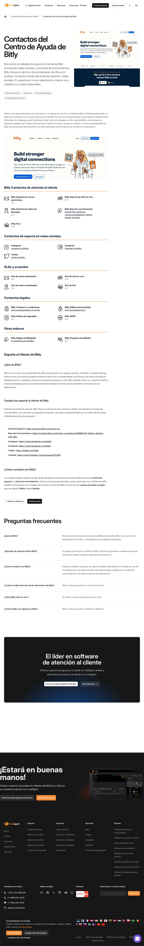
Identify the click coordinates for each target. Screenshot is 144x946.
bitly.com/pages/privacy (75, 310)
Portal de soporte (34, 829)
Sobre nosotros (62, 829)
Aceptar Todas (14, 933)
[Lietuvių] (110, 921)
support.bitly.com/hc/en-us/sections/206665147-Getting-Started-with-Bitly (79, 215)
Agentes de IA (34, 5)
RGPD (131, 937)
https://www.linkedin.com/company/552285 (39, 455)
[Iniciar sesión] (129, 5)
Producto (50, 5)
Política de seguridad (94, 937)
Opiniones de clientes (65, 840)
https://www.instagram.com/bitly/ (35, 441)
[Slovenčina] (80, 924)
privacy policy (25, 927)
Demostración (118, 5)
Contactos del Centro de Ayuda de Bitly (60, 16)
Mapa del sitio (98, 941)
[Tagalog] (94, 924)
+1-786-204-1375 (16, 902)
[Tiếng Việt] (98, 924)
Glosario (88, 835)
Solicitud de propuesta (36, 850)
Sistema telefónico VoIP (124, 843)
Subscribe (134, 893)
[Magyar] (96, 921)
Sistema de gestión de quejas (126, 862)
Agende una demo (46, 798)
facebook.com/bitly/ (73, 248)
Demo (6, 831)
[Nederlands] (119, 921)
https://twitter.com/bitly (27, 450)
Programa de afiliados (65, 845)
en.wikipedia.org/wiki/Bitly (22, 341)
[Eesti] (78, 921)
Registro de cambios (35, 845)
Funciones (8, 841)
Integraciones (9, 846)
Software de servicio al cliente (126, 838)
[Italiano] (101, 921)
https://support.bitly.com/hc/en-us (43, 428)
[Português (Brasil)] (133, 921)
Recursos (62, 5)
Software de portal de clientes (126, 867)
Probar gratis (34, 501)
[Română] (137, 921)
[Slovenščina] (85, 924)
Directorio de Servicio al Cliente (24, 16)
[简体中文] (103, 924)
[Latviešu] (114, 921)
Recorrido (8, 852)
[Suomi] (82, 921)
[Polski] (128, 921)
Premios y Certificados (65, 835)
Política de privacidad (116, 937)
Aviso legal (60, 850)
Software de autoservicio (124, 848)
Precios (7, 836)
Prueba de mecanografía (95, 850)
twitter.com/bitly (18, 257)
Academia (89, 840)
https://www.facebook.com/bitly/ (35, 446)
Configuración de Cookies (19, 938)
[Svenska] (89, 924)
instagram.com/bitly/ (20, 248)
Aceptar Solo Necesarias (36, 933)
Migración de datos (35, 835)
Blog (87, 829)
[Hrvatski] (91, 921)
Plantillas (89, 845)
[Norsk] (123, 921)
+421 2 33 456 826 (17, 892)
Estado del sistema (35, 840)
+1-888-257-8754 (16, 897)
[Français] (87, 921)
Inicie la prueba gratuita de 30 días (61, 684)
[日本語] (105, 921)
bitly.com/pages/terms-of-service (25, 310)
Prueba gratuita (100, 5)
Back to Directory (15, 501)
